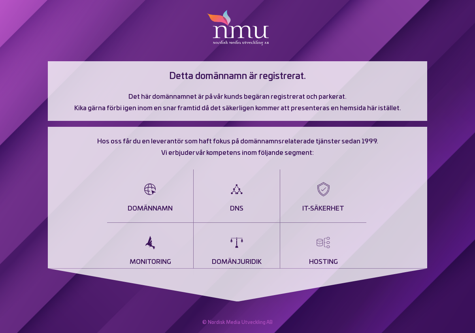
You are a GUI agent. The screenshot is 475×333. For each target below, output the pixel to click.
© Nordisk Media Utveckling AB (237, 322)
